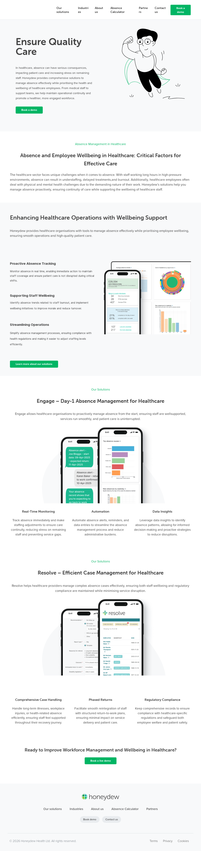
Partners (143, 10)
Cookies (183, 841)
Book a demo (180, 10)
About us (99, 10)
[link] (147, 30)
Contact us (160, 10)
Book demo (89, 819)
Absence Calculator (117, 10)
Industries (83, 10)
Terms (154, 841)
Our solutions (62, 10)
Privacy (167, 841)
